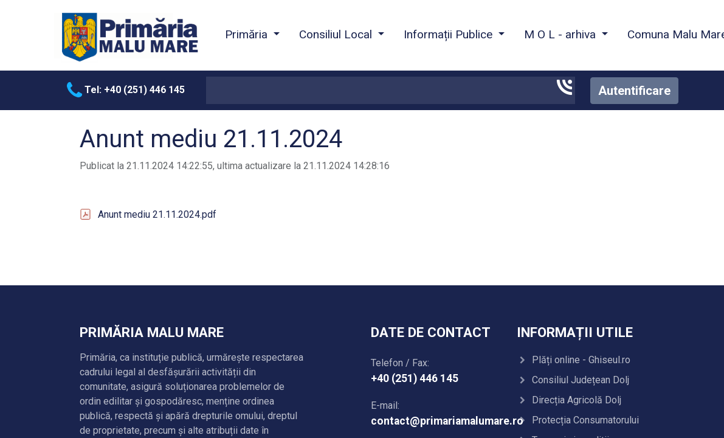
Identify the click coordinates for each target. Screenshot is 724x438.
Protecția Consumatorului (585, 420)
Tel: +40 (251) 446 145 (126, 90)
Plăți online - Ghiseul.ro (581, 360)
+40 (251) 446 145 (414, 378)
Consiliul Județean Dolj (580, 380)
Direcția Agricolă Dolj (576, 400)
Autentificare (634, 90)
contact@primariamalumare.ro (447, 421)
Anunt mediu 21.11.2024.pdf (157, 214)
